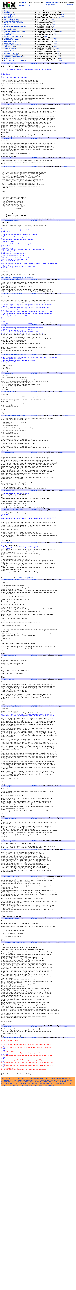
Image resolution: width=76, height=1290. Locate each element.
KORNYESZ (5, 1284)
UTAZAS (24, 1288)
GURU (3, 1283)
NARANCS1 (5, 1286)
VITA (35, 1288)
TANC (3, 1288)
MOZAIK (55, 1284)
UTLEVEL (30, 1288)
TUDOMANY (14, 1288)
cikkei (60, 11)
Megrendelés (50, 4)
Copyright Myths (24, 5)
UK (19, 1288)
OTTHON (21, 1286)
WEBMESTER (43, 1288)
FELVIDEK (49, 1281)
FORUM (68, 1281)
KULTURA (20, 1284)
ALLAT (15, 1281)
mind (15, 11)
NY (11, 1286)
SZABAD (63, 1286)
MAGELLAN (33, 1284)
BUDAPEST (31, 1281)
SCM (52, 1286)
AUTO (20, 1281)
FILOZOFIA (61, 1281)
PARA (35, 1286)
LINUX (26, 1284)
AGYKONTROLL (7, 1281)
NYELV (14, 1286)
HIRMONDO (29, 1283)
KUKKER (13, 1284)
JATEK (56, 1283)
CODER (38, 1281)
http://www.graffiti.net (26, 679)
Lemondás (70, 4)
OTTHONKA (28, 1286)
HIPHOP (14, 1283)
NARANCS (62, 1284)
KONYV (71, 1283)
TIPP (7, 1288)
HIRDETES (21, 1283)
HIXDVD (37, 1283)
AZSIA (24, 1281)
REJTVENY (46, 1286)
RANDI (40, 1286)
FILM (55, 1281)
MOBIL (45, 1284)
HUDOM (43, 1283)
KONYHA (65, 1283)
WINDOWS (52, 1288)
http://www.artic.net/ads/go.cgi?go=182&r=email (17, 321)
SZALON (70, 1286)
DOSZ (43, 1281)
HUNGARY (50, 1283)
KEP (60, 1283)
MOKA (25, 3)
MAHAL (40, 1284)
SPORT (57, 1286)
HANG (8, 1283)
